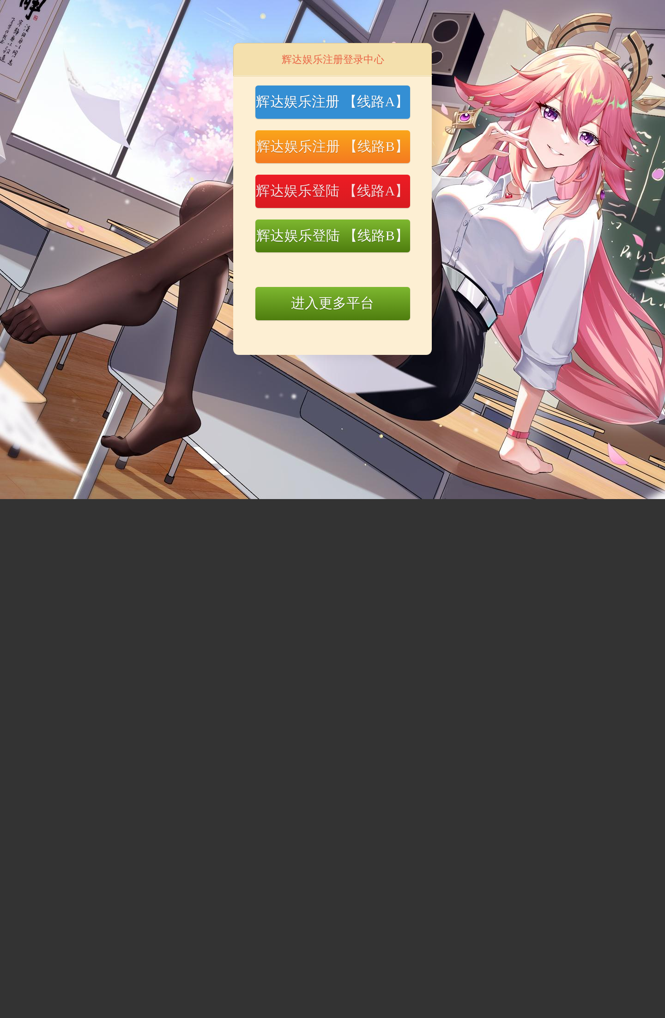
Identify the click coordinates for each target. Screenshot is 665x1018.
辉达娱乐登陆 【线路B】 (332, 235)
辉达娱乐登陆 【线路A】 (332, 190)
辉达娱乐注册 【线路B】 (332, 146)
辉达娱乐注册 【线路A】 (332, 101)
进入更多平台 (333, 303)
